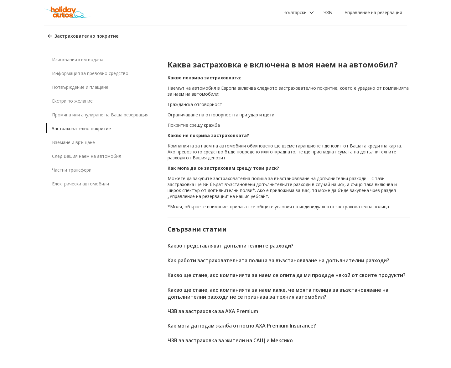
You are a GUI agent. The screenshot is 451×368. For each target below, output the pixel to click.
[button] (299, 12)
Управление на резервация (373, 12)
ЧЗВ (328, 12)
